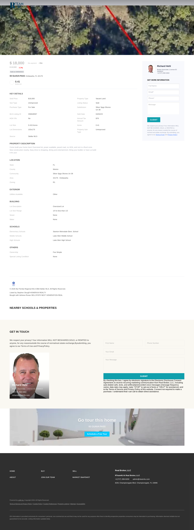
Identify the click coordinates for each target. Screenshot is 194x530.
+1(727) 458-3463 (163, 73)
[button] (18, 6)
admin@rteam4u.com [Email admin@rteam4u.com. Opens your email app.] (141, 479)
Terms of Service (116, 389)
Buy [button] (43, 6)
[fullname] (163, 85)
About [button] (60, 6)
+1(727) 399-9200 (122, 479)
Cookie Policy (37, 504)
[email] (163, 92)
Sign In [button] (180, 6)
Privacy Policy (172, 135)
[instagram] (122, 488)
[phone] (163, 98)
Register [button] (170, 6)
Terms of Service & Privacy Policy (21, 504)
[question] (163, 108)
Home (34, 6)
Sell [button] (50, 6)
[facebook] (117, 488)
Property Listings (63, 504)
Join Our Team (74, 6)
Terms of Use (160, 135)
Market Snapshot (94, 6)
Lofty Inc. (21, 500)
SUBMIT (144, 376)
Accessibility (81, 504)
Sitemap (73, 504)
